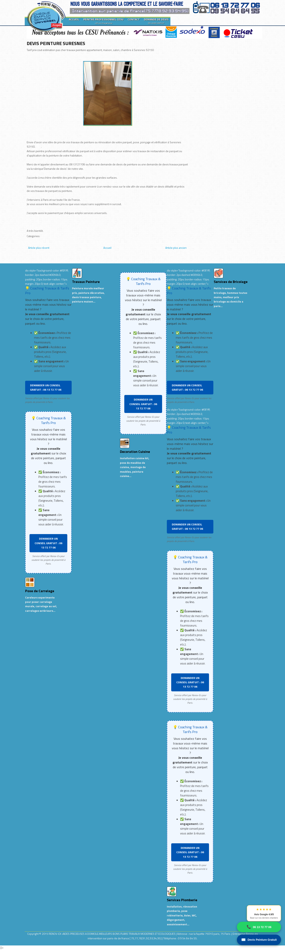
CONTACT (134, 19)
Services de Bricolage (231, 281)
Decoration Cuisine (135, 451)
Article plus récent (38, 248)
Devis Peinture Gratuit (259, 940)
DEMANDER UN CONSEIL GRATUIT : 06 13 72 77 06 (45, 387)
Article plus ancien (176, 248)
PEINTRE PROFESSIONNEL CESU (103, 21)
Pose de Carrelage (39, 591)
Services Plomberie (182, 900)
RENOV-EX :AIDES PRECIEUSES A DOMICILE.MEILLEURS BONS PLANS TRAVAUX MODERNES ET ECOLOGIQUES (112, 934)
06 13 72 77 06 (259, 927)
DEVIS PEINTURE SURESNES (56, 43)
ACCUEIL (74, 19)
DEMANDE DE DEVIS (156, 21)
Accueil (107, 248)
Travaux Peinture (86, 281)
